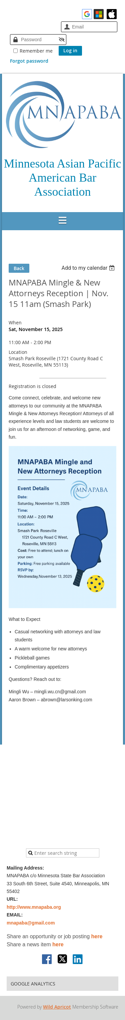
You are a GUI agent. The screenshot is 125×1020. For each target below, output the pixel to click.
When (15, 322)
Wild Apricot (57, 1007)
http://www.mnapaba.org (34, 907)
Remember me (36, 51)
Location (18, 352)
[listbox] (88, 268)
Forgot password (29, 61)
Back (19, 268)
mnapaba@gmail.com (31, 923)
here (97, 936)
